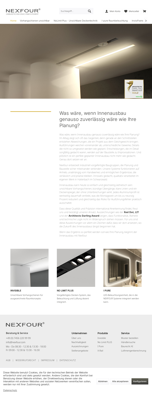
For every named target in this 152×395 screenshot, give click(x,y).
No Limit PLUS (105, 342)
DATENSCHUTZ (68, 360)
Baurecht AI (127, 346)
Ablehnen (102, 381)
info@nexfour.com (15, 342)
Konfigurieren (140, 381)
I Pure (101, 346)
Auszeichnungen (80, 346)
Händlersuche (128, 342)
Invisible (102, 337)
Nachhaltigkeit (79, 342)
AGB (8, 360)
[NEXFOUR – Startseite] (25, 324)
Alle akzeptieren (120, 381)
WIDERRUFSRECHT (26, 360)
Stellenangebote (80, 350)
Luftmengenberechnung (133, 350)
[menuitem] (144, 11)
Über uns (76, 337)
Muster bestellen (129, 337)
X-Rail (100, 350)
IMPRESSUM (48, 360)
